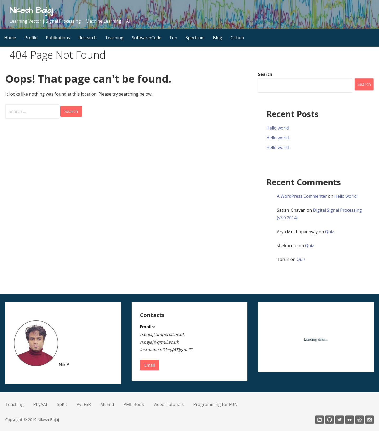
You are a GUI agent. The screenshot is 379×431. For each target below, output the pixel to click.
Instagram (369, 419)
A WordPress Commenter (302, 196)
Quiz (329, 232)
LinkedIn (319, 419)
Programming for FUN (215, 404)
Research (87, 38)
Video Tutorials (168, 404)
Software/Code (146, 38)
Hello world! (278, 128)
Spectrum (195, 38)
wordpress (359, 419)
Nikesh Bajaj (31, 10)
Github (237, 38)
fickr (349, 419)
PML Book (133, 404)
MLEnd (107, 404)
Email (149, 365)
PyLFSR (84, 404)
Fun (173, 38)
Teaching (114, 38)
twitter (339, 419)
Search (265, 74)
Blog (217, 38)
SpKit (62, 404)
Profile (30, 38)
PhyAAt (40, 404)
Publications (58, 38)
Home (10, 38)
